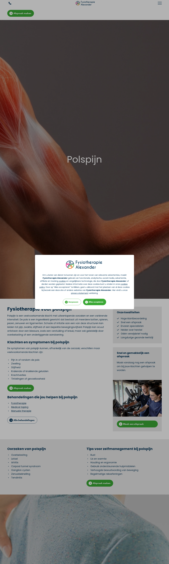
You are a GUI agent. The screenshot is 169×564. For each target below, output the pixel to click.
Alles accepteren (96, 302)
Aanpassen (73, 302)
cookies (62, 281)
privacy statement (79, 293)
